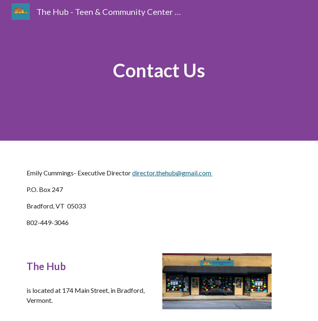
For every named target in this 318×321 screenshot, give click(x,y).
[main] (159, 70)
